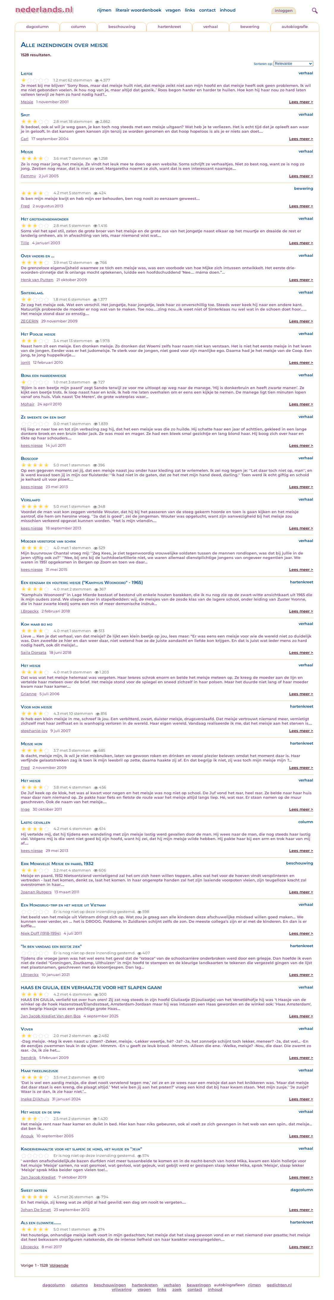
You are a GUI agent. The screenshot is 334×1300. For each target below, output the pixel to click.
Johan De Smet (36, 1209)
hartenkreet (169, 26)
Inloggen (284, 10)
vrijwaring (122, 1289)
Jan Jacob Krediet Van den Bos (51, 1016)
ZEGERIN (29, 321)
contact (207, 10)
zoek (177, 1289)
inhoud (228, 10)
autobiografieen (229, 1285)
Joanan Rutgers (36, 892)
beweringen (199, 1285)
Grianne (29, 694)
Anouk (27, 1136)
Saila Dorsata (33, 652)
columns (79, 1285)
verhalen (172, 1285)
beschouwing (122, 26)
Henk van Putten (37, 280)
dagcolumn (37, 26)
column (78, 26)
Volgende (59, 1265)
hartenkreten (145, 1285)
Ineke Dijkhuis (35, 1099)
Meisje (27, 102)
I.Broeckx (30, 611)
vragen (173, 10)
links (190, 10)
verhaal (210, 26)
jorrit (25, 362)
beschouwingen (110, 1285)
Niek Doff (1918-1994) (41, 933)
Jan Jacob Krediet (38, 1177)
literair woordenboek (138, 10)
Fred (25, 206)
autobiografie (295, 26)
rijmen (104, 10)
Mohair (27, 404)
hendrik (28, 1057)
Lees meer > (301, 102)
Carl (25, 139)
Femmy (28, 176)
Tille (25, 243)
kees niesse (32, 445)
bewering (249, 26)
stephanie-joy (34, 731)
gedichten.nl (279, 1285)
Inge (25, 809)
